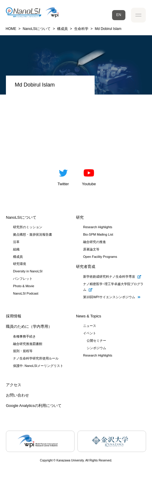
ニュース (89, 325)
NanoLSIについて (21, 217)
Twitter (63, 176)
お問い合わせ (17, 395)
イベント (89, 333)
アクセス (13, 385)
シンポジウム (96, 348)
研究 (80, 217)
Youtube (89, 176)
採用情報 (13, 316)
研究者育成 (85, 266)
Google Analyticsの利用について (34, 405)
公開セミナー (96, 340)
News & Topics (88, 316)
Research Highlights (97, 355)
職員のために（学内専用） (29, 326)
